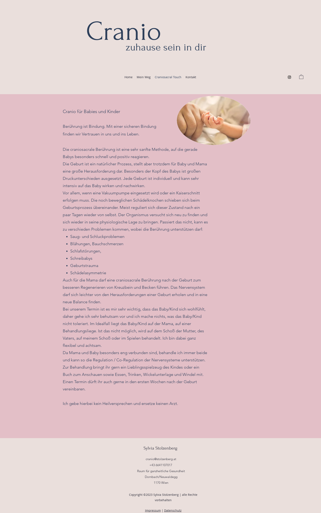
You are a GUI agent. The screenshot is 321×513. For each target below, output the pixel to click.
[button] (301, 76)
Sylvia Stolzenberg (161, 448)
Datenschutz (173, 510)
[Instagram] (289, 77)
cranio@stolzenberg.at (161, 459)
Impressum (153, 510)
